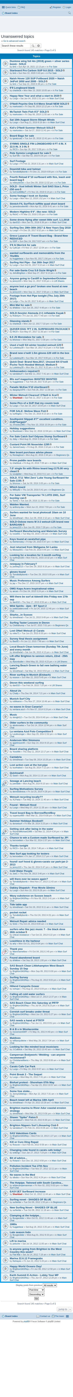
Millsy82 (16, 490)
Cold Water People (21, 870)
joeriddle (17, 783)
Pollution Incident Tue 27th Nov (29, 1166)
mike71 (16, 633)
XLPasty (17, 799)
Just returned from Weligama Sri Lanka (33, 547)
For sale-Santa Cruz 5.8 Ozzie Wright (32, 270)
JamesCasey (19, 447)
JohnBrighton (19, 273)
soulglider (17, 474)
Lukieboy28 (18, 347)
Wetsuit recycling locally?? (26, 796)
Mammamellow (20, 951)
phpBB (26, 1321)
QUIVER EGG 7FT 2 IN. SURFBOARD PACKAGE (39, 329)
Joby (15, 439)
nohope (16, 989)
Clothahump (18, 625)
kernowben (18, 840)
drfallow (16, 308)
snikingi (16, 1152)
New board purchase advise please (31, 452)
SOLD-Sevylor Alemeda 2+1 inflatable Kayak (37, 313)
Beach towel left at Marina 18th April (32, 1099)
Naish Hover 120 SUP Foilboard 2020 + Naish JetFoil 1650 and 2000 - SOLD (37, 80)
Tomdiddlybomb (20, 172)
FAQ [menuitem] (23, 7)
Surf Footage (18, 161)
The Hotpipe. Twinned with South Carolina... (36, 1182)
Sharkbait (17, 398)
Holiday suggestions (22, 428)
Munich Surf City (20, 698)
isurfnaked (18, 767)
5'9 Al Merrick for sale (23, 245)
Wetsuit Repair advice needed (28, 921)
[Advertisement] (37, 23)
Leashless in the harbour (25, 940)
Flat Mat (16, 1254)
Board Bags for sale (22, 135)
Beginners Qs (62, 455)
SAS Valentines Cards (23, 1133)
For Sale (53, 66)
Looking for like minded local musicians (34, 1046)
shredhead (18, 518)
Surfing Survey (19, 977)
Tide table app (18, 904)
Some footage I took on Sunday (29, 195)
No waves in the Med (22, 1174)
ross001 (16, 534)
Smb (15, 924)
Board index (11, 1316)
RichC (15, 214)
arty (14, 943)
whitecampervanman (23, 1185)
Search (33, 45)
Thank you (16, 948)
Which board (17, 487)
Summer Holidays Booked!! (26, 820)
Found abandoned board (25, 957)
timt (14, 66)
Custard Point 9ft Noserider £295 (29, 444)
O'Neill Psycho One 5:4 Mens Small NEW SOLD (38, 103)
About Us (15, 690)
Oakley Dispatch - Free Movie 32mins (32, 887)
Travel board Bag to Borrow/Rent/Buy (32, 812)
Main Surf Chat (56, 98)
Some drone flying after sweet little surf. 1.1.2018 (39, 219)
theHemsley (18, 542)
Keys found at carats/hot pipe (28, 539)
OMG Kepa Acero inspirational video (32, 588)
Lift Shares (59, 281)
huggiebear (18, 258)
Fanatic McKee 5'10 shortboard (28, 387)
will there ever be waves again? (29, 878)
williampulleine (19, 1040)
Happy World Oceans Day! (26, 1266)
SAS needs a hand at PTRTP (27, 1020)
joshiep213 (18, 566)
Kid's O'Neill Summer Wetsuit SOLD (31, 127)
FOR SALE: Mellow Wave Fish (28, 411)
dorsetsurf (17, 823)
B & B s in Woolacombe (24, 1029)
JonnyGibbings (20, 1094)
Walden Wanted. (19, 504)
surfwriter (17, 1202)
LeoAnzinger (19, 734)
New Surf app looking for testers (29, 853)
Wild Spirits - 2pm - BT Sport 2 (28, 605)
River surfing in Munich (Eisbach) (30, 674)
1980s (13, 1224)
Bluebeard (17, 431)
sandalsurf (18, 374)
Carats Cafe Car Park (22, 1066)
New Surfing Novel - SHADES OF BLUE (33, 1207)
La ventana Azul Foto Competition (30, 731)
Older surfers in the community (29, 722)
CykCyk (16, 248)
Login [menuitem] (68, 7)
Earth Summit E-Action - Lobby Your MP (34, 1275)
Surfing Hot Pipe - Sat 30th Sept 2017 (32, 262)
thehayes (17, 1261)
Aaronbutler (18, 661)
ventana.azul (19, 709)
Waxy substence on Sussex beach (30, 895)
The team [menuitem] (59, 1316)
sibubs (16, 1177)
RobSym (17, 316)
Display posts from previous (36, 1285)
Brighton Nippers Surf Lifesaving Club (33, 1125)
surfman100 (18, 558)
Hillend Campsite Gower (24, 986)
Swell (15, 775)
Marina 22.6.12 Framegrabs (26, 1258)
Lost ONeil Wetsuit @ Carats (27, 630)
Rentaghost (18, 455)
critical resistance (21, 935)
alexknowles (18, 725)
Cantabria (16, 756)
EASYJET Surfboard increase (28, 1191)
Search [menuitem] (69, 13)
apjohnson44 (19, 743)
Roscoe (16, 1144)
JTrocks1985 (19, 424)
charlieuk (17, 90)
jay (14, 583)
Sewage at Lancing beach (25, 780)
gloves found (18, 571)
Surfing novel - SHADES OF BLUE (30, 1199)
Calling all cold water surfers (27, 994)
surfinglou (17, 414)
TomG (15, 500)
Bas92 (16, 641)
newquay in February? (23, 563)
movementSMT (20, 1032)
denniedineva (19, 791)
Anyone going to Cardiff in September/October (38, 278)
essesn (16, 677)
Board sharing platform (24, 749)
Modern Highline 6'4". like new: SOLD (32, 211)
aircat (15, 591)
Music (13, 714)
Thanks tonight (19, 845)
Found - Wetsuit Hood (23, 804)
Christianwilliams (21, 1060)
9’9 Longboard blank (22, 87)
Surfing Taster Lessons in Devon (30, 622)
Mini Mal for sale (20, 305)
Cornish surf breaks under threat (30, 1011)
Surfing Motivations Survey (26, 788)
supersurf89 (18, 815)
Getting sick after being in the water (31, 828)
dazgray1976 (19, 390)
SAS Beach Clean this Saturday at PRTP (34, 1002)
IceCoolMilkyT (19, 192)
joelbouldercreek (20, 608)
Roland (16, 1160)
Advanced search (38, 45)
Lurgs (15, 98)
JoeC (15, 873)
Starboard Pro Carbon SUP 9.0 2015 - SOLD (36, 70)
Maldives (15, 1037)
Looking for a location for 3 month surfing (35, 555)
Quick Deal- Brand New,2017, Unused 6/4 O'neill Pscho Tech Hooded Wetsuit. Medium (39, 363)
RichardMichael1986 (22, 831)
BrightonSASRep (21, 898)
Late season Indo (20, 1232)
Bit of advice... (18, 1158)
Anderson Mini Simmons (25, 740)
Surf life (16, 156)
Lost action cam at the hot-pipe (29, 764)
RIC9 (15, 149)
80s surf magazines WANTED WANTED (33, 379)
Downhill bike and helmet (25, 169)
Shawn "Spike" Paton (23, 1117)
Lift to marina (18, 1241)
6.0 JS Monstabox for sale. (26, 337)
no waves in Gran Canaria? (26, 706)
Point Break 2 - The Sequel (26, 1074)
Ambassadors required (24, 371)
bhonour (16, 339)
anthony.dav (18, 507)
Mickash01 (18, 550)
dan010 (16, 222)
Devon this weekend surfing (27, 682)
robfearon (17, 701)
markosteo (18, 106)
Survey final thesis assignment (28, 638)
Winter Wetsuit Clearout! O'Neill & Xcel (33, 395)
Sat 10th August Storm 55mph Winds (32, 119)
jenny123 (17, 281)
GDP (15, 241)
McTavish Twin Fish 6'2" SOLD (28, 111)
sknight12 (17, 717)
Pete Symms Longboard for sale (29, 153)
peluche (16, 1243)
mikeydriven (18, 182)
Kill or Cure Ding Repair (24, 1142)
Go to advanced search (14, 41)
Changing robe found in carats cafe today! (35, 1150)
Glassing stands (20, 321)
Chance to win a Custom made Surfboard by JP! (39, 837)
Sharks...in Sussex (21, 614)
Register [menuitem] (57, 7)
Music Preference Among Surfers (30, 580)
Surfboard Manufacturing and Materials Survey (38, 531)
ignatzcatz (17, 138)
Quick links (10, 7)
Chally (16, 693)
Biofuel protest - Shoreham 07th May (32, 1082)
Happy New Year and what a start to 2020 (35, 95)
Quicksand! (17, 772)
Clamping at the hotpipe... (25, 1215)
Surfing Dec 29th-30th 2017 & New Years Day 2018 (40, 227)
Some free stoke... (21, 1091)
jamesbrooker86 (20, 206)
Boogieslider (19, 1218)
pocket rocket (18, 912)
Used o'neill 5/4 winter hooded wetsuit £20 (35, 345)
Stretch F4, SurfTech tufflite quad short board (37, 203)
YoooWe (17, 751)
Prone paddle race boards (25, 460)
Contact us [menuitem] (45, 1316)
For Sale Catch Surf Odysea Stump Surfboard (37, 436)
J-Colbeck (17, 1049)
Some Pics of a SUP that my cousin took (34, 403)
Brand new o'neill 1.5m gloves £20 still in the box (39, 353)
